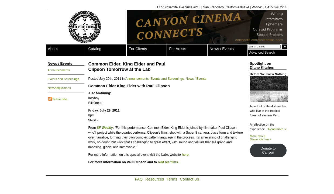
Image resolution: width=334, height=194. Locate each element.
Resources (154, 179)
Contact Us (189, 179)
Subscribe (60, 99)
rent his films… (169, 162)
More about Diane (260, 137)
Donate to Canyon (268, 150)
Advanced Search (262, 52)
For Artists (177, 49)
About (53, 49)
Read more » (277, 129)
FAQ (139, 179)
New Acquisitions (59, 87)
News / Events (222, 49)
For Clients (138, 49)
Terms (172, 179)
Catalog (94, 49)
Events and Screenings (63, 79)
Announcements (59, 70)
